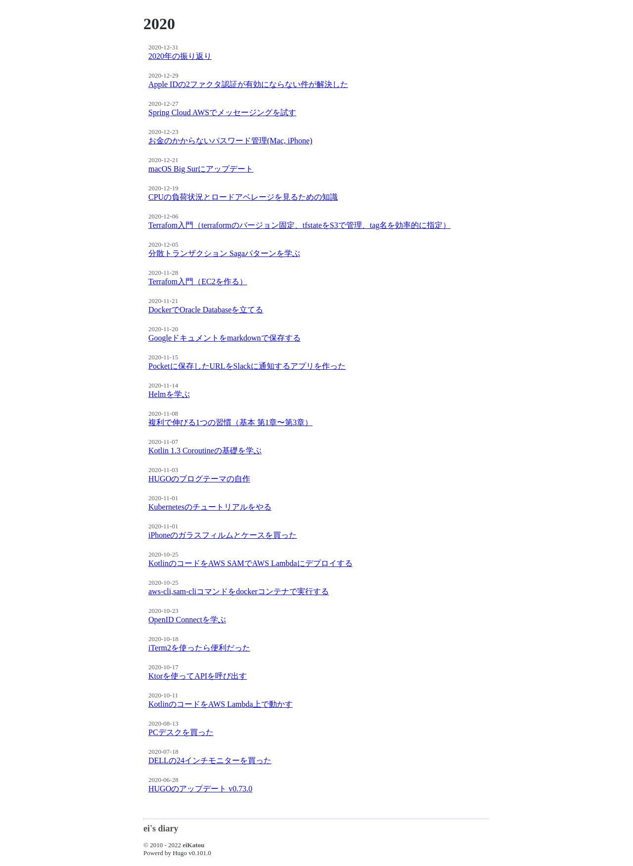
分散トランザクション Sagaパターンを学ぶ (224, 253)
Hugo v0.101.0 (192, 853)
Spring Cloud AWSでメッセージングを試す (222, 112)
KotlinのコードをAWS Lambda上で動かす (220, 704)
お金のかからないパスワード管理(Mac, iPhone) (230, 140)
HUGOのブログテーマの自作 (199, 479)
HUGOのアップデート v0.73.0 (200, 788)
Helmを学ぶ (169, 394)
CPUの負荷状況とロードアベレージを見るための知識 (243, 197)
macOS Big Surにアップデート (200, 169)
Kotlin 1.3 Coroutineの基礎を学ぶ (205, 450)
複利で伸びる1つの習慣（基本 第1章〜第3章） (230, 422)
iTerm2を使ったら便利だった (199, 648)
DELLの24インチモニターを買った (209, 760)
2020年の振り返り (180, 56)
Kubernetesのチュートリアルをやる (209, 507)
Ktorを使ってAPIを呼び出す (197, 676)
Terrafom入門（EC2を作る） (197, 281)
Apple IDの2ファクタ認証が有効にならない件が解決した (248, 84)
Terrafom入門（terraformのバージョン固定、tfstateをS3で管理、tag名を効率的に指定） (299, 225)
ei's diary (161, 828)
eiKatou (193, 845)
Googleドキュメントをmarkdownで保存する (224, 338)
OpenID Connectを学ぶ (187, 619)
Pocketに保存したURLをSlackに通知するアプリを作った (247, 366)
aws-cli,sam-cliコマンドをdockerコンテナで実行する (238, 591)
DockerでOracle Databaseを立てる (205, 309)
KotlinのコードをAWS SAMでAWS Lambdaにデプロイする (250, 563)
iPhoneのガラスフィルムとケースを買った (222, 535)
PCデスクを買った (181, 732)
